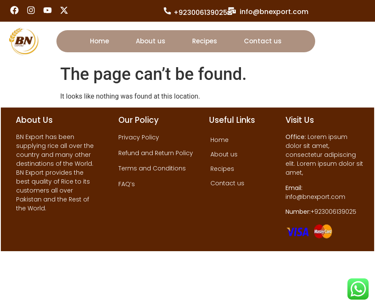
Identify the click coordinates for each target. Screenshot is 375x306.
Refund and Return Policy (155, 153)
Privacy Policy (138, 137)
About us (150, 41)
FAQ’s (126, 184)
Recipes (204, 41)
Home (99, 41)
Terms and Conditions (152, 168)
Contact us (263, 41)
